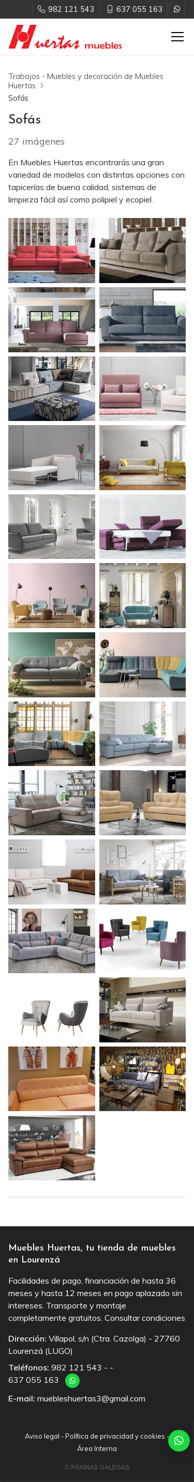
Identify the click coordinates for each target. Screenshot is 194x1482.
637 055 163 (33, 1380)
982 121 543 (76, 1367)
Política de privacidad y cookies (115, 1436)
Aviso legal (42, 1436)
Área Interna (97, 1448)
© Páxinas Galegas (97, 1467)
